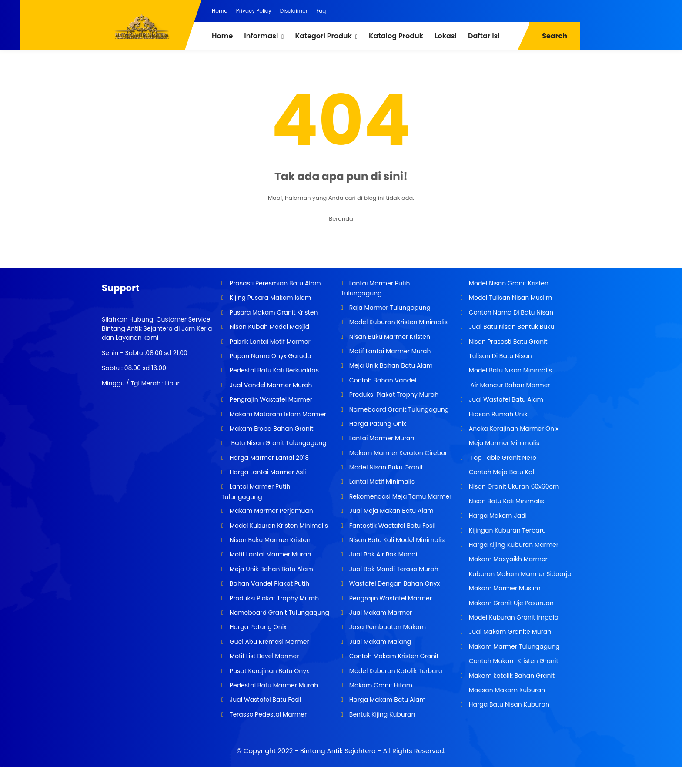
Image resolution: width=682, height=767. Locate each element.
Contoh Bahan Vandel (382, 380)
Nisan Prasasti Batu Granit (507, 341)
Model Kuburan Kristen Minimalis (278, 525)
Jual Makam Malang (379, 641)
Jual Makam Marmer (380, 612)
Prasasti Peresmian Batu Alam (274, 283)
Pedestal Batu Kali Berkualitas (273, 370)
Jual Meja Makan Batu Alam (391, 510)
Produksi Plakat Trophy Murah (273, 598)
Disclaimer (294, 10)
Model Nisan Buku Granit (385, 467)
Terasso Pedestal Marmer (267, 714)
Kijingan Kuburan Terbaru (506, 530)
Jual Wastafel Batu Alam (505, 399)
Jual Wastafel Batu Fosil (264, 699)
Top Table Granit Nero (501, 457)
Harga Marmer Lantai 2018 (268, 457)
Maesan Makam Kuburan (506, 690)
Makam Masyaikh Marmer (507, 559)
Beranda (341, 218)
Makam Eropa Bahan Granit (270, 428)
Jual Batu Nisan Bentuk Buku (510, 326)
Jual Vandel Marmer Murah (270, 385)
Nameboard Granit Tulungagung (278, 612)
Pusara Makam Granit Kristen (273, 312)
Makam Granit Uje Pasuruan (510, 603)
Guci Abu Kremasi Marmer (268, 641)
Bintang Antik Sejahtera (338, 750)
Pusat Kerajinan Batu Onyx (268, 671)
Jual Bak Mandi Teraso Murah (393, 569)
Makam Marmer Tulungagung (513, 646)
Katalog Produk (396, 36)
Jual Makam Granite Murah (509, 631)
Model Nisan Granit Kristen (507, 283)
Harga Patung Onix (257, 627)
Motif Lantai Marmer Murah (269, 554)
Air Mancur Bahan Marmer (508, 385)
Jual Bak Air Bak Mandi (382, 554)
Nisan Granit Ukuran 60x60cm (513, 486)
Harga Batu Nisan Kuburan (508, 704)
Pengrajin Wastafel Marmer (270, 399)
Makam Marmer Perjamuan (270, 510)
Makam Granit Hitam (380, 685)
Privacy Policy (253, 10)
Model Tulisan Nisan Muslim (509, 297)
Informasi (261, 36)
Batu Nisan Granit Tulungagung (277, 443)
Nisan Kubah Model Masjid (268, 326)
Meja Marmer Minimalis (503, 443)
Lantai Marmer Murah (381, 438)
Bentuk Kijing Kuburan (381, 714)
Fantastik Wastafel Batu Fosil (391, 525)
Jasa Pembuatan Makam (387, 627)
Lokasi (446, 36)
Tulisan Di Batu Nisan (499, 356)
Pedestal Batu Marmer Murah (273, 685)
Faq (321, 10)
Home (219, 10)
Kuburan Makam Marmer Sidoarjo (519, 573)
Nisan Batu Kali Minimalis (505, 501)
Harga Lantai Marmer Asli (267, 472)
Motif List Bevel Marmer (263, 656)
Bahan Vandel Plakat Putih (268, 583)
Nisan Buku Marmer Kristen (269, 540)
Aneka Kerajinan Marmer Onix (512, 428)
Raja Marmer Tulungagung (389, 307)
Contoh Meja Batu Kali (501, 472)
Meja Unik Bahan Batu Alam (270, 569)
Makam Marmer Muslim (504, 588)
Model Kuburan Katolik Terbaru (395, 671)
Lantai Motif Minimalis (381, 481)
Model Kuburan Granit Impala (512, 617)
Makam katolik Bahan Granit (511, 675)
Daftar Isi (484, 36)
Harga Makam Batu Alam (387, 699)
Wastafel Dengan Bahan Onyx (394, 583)
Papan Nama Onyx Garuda (270, 356)
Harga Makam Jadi (497, 515)
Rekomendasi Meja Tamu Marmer (399, 496)
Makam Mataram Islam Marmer (277, 414)
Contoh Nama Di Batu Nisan (510, 312)
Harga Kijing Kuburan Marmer (512, 544)
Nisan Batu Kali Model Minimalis (396, 540)
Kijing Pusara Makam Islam (269, 297)
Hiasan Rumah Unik (497, 414)
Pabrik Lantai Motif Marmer (269, 341)
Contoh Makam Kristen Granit (393, 656)
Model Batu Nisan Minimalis (509, 370)
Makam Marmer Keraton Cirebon (398, 453)
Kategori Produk (323, 36)
